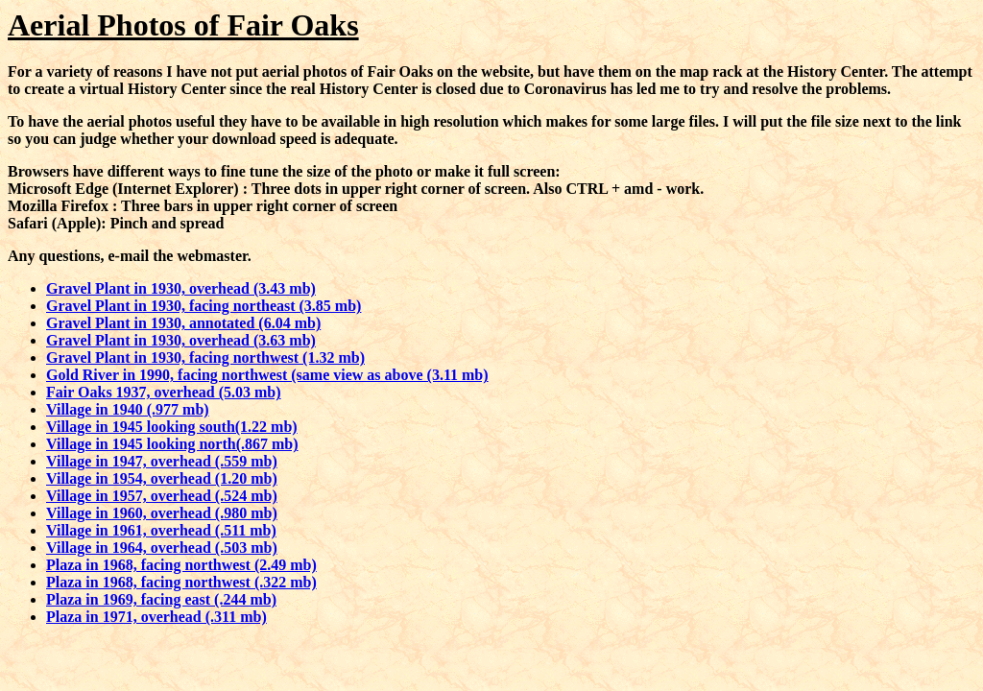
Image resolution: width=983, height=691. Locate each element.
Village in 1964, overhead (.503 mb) (161, 547)
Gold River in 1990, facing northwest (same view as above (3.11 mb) (267, 375)
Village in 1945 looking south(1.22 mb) (172, 426)
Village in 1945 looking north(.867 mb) (172, 444)
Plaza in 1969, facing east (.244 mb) (161, 599)
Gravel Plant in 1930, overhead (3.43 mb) (181, 288)
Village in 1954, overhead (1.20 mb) (161, 478)
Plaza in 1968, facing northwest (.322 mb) (181, 582)
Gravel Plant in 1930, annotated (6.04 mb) (183, 323)
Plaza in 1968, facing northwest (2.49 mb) (181, 565)
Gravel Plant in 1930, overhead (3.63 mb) (181, 340)
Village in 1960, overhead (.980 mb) (161, 513)
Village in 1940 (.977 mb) (127, 409)
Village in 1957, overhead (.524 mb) (161, 496)
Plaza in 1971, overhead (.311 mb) (156, 616)
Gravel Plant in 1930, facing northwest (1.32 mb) (205, 357)
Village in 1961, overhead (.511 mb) (161, 530)
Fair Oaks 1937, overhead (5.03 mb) (163, 392)
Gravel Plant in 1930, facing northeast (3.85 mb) (203, 306)
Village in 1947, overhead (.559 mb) (161, 461)
